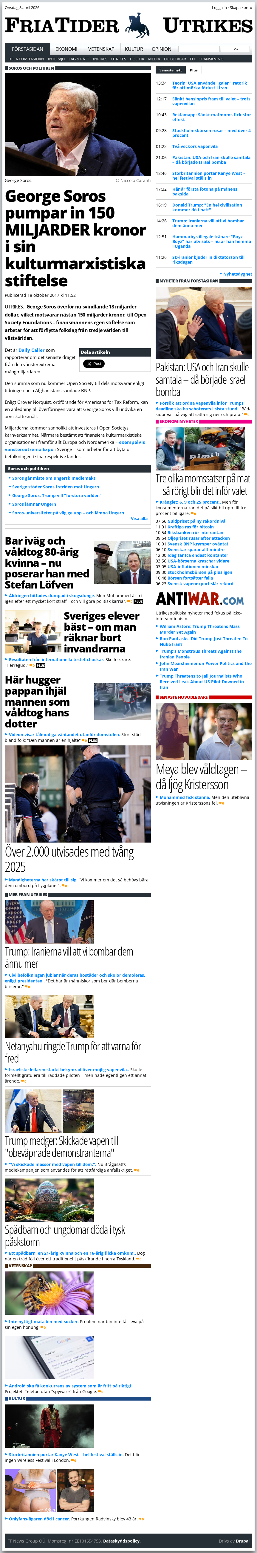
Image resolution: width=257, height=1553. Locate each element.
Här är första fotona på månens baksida (204, 191)
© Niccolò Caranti (133, 180)
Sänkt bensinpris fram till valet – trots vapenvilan (211, 101)
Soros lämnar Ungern (34, 504)
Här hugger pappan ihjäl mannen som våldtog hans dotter (37, 701)
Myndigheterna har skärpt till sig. (43, 880)
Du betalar (175, 59)
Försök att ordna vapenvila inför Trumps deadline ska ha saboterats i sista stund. (200, 406)
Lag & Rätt (79, 59)
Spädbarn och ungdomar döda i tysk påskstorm (65, 1235)
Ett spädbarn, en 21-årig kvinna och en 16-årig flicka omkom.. (72, 1253)
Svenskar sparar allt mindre (196, 549)
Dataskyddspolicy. (122, 1541)
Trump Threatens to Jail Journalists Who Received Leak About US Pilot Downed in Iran (202, 681)
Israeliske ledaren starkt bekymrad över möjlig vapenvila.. (69, 1069)
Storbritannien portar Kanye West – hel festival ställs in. (66, 1454)
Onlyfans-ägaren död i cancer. (39, 1519)
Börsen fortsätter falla (190, 578)
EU (192, 59)
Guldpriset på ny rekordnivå (196, 521)
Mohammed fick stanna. (185, 797)
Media (154, 59)
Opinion (161, 49)
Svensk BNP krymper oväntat (198, 544)
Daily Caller (32, 350)
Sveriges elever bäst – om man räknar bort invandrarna (101, 631)
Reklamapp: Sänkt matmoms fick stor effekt (211, 117)
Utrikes (118, 59)
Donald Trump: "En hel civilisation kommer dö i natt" (207, 207)
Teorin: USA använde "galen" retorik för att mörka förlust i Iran (209, 85)
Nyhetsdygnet (237, 274)
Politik (137, 59)
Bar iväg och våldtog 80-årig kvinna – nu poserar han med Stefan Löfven (47, 562)
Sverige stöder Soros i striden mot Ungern (55, 487)
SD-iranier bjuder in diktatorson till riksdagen (208, 259)
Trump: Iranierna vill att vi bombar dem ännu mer (208, 223)
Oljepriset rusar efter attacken (199, 538)
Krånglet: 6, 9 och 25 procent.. (190, 502)
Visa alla (139, 518)
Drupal (243, 1541)
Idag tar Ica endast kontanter (198, 555)
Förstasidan (27, 49)
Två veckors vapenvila (195, 146)
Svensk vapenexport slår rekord (200, 583)
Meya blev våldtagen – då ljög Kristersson (201, 776)
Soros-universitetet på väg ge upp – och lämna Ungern (68, 513)
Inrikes (100, 59)
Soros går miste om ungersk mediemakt (53, 478)
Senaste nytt (173, 69)
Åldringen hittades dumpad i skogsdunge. (52, 595)
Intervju (56, 59)
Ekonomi (66, 49)
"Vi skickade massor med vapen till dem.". (52, 1164)
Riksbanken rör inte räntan (195, 532)
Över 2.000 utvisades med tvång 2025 (69, 858)
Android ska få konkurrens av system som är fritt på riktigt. (71, 1386)
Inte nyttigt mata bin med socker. (44, 1321)
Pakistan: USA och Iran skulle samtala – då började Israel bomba (211, 160)
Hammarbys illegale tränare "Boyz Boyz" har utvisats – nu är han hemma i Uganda (211, 241)
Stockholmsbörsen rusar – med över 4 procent (211, 133)
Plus (194, 70)
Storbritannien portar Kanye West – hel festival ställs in (208, 175)
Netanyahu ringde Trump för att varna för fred (73, 1052)
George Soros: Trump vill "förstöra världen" (57, 495)
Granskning (211, 59)
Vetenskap (101, 49)
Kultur (134, 49)
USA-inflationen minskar (193, 566)
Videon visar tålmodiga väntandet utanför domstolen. (64, 734)
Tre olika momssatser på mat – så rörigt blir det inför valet (203, 484)
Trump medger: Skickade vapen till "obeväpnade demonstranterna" (61, 1146)
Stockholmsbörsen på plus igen (200, 572)
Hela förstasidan (26, 59)
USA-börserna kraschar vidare (198, 561)
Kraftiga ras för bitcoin (191, 527)
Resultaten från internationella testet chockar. (56, 659)
